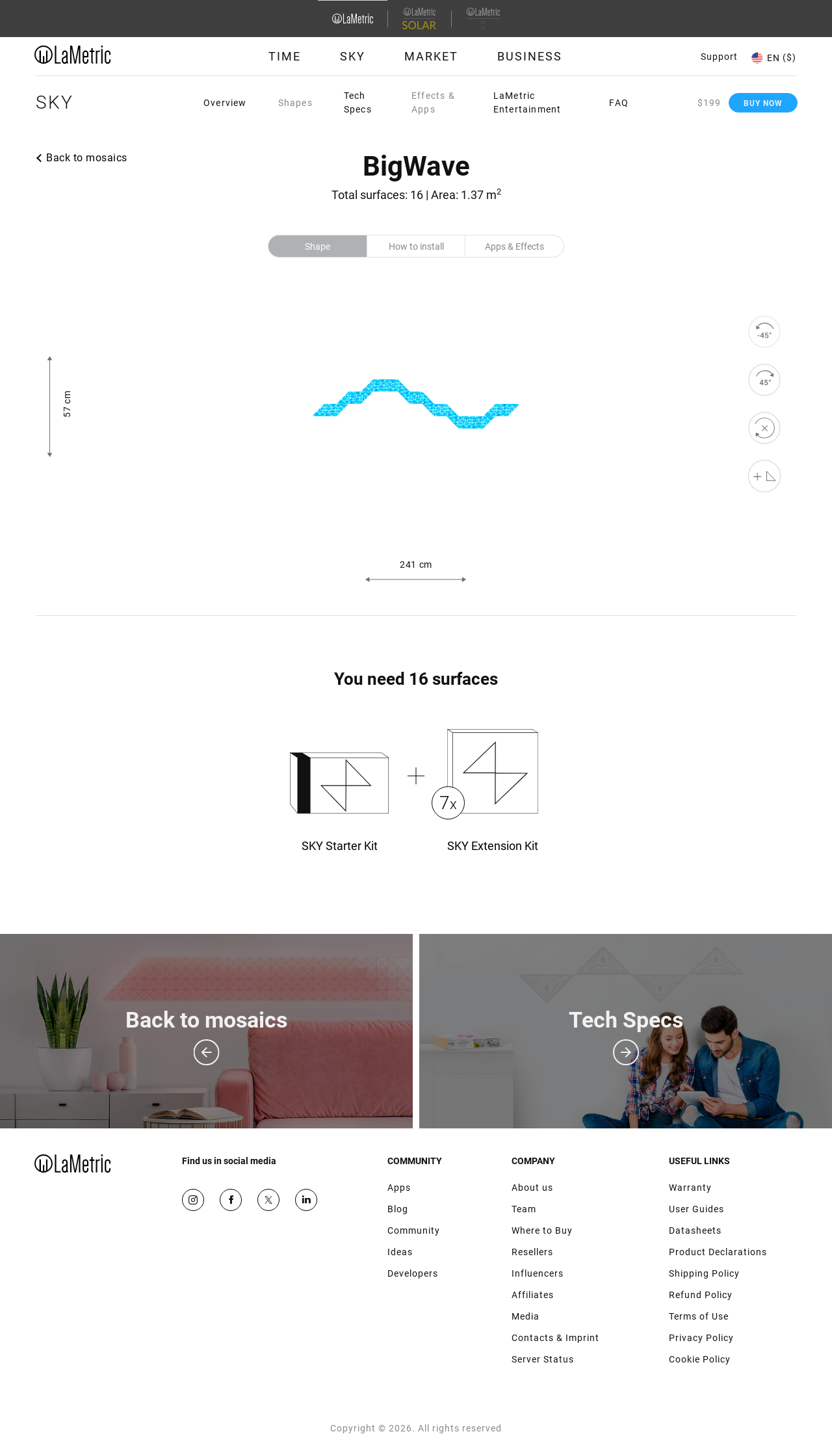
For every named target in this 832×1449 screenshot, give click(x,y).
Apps (399, 1187)
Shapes (295, 103)
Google (306, 1200)
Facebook (231, 1200)
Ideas (400, 1252)
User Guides (696, 1209)
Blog (397, 1209)
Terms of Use (699, 1316)
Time (284, 56)
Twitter (268, 1200)
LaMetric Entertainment (527, 102)
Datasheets (695, 1230)
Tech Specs (358, 102)
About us (532, 1187)
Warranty (690, 1187)
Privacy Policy (701, 1338)
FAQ (619, 103)
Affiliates (533, 1295)
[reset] (764, 428)
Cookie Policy (700, 1359)
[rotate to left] (764, 331)
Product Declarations (718, 1252)
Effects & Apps (433, 102)
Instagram (193, 1200)
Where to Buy (542, 1230)
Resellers (532, 1252)
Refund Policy (701, 1295)
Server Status (543, 1359)
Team (524, 1209)
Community (413, 1230)
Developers (412, 1273)
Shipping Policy (704, 1273)
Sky (352, 56)
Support (719, 56)
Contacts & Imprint (555, 1338)
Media (526, 1316)
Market (431, 56)
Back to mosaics (86, 158)
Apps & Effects (514, 246)
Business (529, 56)
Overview (225, 103)
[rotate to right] (764, 380)
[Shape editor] (764, 476)
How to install (416, 246)
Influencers (538, 1273)
